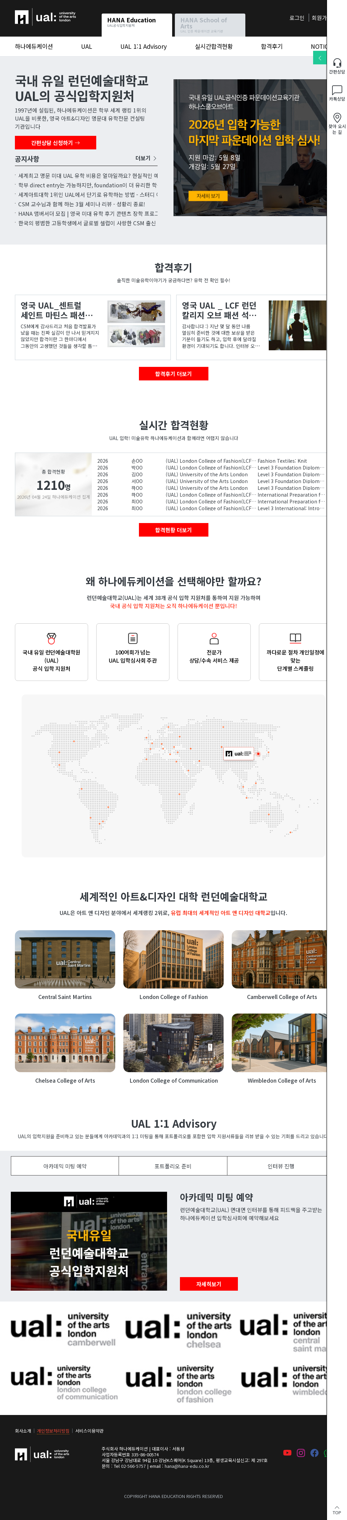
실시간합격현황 (214, 46)
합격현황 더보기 (173, 530)
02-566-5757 (133, 1466)
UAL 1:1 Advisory (143, 46)
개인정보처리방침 (53, 1431)
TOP (337, 1509)
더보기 (147, 158)
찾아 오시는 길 (337, 123)
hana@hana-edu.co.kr (187, 1466)
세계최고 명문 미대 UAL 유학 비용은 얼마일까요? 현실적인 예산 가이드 (99, 175)
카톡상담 (337, 93)
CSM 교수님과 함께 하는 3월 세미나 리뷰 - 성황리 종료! (81, 204)
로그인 (297, 18)
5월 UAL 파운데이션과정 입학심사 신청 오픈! (253, 147)
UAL (86, 46)
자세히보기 (209, 1284)
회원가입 (322, 18)
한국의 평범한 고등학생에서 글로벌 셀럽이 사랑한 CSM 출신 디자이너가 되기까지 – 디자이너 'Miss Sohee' (140, 223)
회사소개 (23, 1431)
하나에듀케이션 (32, 12)
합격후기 (272, 46)
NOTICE (321, 46)
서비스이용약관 (89, 1431)
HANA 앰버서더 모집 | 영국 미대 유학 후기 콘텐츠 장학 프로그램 (91, 213)
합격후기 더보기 (173, 374)
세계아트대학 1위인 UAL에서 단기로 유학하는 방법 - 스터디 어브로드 (97, 194)
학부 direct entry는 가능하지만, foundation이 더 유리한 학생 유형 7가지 (103, 185)
